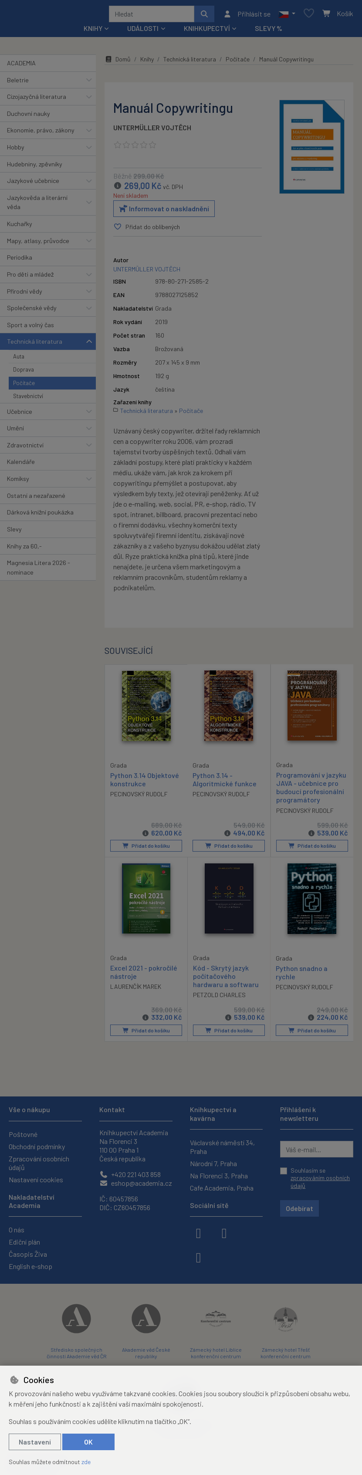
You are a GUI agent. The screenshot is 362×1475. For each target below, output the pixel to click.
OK (88, 1442)
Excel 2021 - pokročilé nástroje (143, 974)
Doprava (23, 372)
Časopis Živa (28, 1254)
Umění (15, 431)
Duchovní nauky (28, 116)
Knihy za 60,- (24, 549)
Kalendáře (21, 465)
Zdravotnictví (25, 448)
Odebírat (299, 1208)
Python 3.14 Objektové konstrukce (144, 782)
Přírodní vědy (24, 294)
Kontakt (112, 1109)
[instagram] (224, 1232)
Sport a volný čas (30, 328)
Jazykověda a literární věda (37, 205)
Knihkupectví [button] (207, 31)
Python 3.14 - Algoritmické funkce (225, 782)
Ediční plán (24, 1242)
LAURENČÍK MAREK (135, 989)
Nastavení (35, 1442)
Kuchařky (19, 226)
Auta (18, 359)
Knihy (147, 62)
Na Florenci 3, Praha (219, 1175)
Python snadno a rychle (302, 974)
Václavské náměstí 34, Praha (222, 1146)
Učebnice (19, 414)
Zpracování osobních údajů (39, 1162)
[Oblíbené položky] (308, 15)
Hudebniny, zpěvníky (34, 167)
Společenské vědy (32, 311)
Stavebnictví (28, 399)
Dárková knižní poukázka (40, 515)
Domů (118, 62)
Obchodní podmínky (37, 1146)
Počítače (24, 385)
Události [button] (143, 31)
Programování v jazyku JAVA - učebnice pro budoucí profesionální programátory (311, 790)
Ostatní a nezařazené (36, 498)
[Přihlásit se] (247, 15)
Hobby (15, 150)
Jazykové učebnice (33, 183)
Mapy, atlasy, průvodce (38, 243)
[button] (286, 15)
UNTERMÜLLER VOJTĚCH (152, 130)
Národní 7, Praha (213, 1163)
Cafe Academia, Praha (222, 1188)
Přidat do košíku (146, 849)
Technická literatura (34, 344)
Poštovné (23, 1134)
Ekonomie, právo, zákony (40, 133)
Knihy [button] (93, 31)
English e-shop (30, 1266)
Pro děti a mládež (30, 277)
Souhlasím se (320, 1178)
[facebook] (198, 1232)
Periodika (19, 260)
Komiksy (18, 481)
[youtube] (198, 1256)
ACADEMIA (21, 66)
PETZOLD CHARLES (219, 997)
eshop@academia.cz (135, 1183)
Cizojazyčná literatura (36, 99)
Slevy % (268, 31)
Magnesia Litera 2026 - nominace (38, 570)
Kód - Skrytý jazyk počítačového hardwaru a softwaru (226, 978)
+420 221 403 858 (130, 1174)
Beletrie (18, 83)
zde (86, 1461)
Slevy (14, 532)
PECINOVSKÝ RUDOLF (139, 796)
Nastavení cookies (36, 1179)
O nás (16, 1229)
